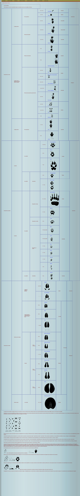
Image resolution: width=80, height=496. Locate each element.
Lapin (48, 129)
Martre (51, 226)
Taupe (49, 15)
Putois (51, 250)
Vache (45, 381)
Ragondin (49, 33)
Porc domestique (46, 292)
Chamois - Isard (46, 360)
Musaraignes (50, 11)
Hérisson (49, 23)
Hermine (51, 257)
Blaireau (51, 208)
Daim (45, 310)
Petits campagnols (50, 83)
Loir (48, 105)
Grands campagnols (51, 90)
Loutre (51, 218)
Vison (51, 244)
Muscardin (49, 117)
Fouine (51, 235)
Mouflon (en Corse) (47, 342)
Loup (51, 159)
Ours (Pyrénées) (52, 192)
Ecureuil (49, 51)
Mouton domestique (47, 333)
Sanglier (45, 282)
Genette (51, 272)
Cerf (44, 320)
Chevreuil (45, 302)
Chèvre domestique (47, 351)
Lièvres (49, 139)
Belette (51, 263)
